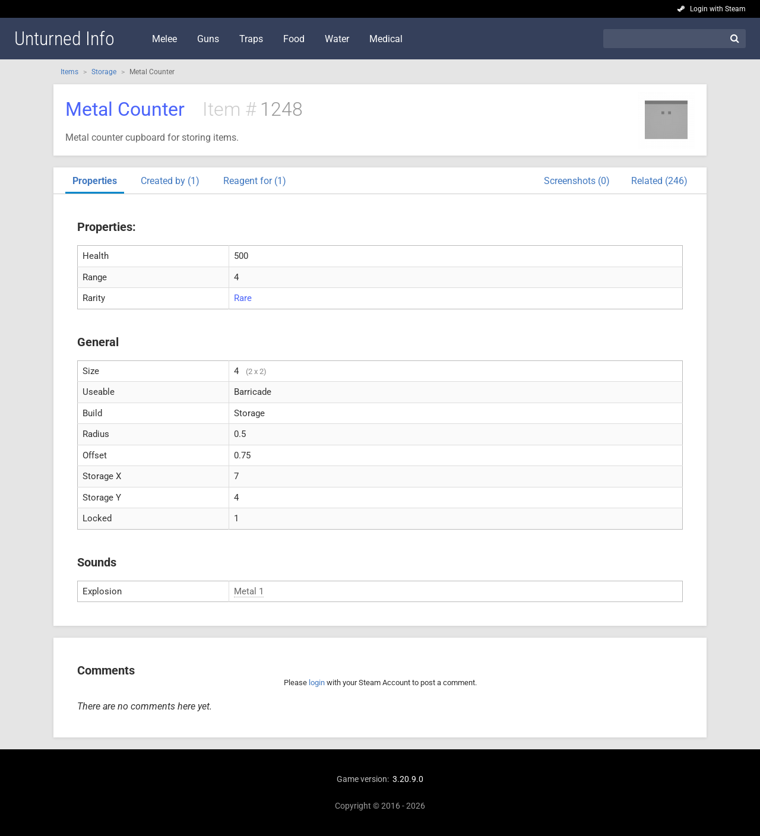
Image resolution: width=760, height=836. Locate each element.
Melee (164, 39)
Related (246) (659, 180)
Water (337, 39)
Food (294, 39)
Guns (208, 39)
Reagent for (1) (254, 180)
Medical (386, 39)
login (317, 682)
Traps (251, 39)
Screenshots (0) (577, 180)
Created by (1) (170, 180)
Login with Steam (718, 9)
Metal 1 (249, 591)
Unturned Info (64, 38)
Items (69, 72)
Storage (103, 72)
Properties (94, 180)
